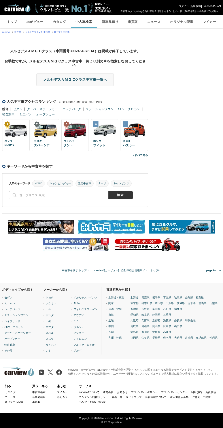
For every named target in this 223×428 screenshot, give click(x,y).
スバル (50, 332)
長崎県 (156, 337)
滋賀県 (167, 320)
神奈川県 (147, 303)
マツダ (50, 327)
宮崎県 (189, 337)
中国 (111, 326)
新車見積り (110, 22)
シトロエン (80, 338)
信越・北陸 (115, 309)
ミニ (76, 321)
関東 (111, 303)
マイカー (209, 22)
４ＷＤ (39, 183)
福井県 (178, 309)
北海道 (134, 297)
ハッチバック (71, 109)
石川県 (167, 309)
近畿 (111, 320)
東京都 (134, 303)
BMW (77, 303)
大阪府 (134, 320)
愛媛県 (156, 332)
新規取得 (195, 6)
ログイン (183, 6)
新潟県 (134, 309)
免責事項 (210, 392)
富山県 (156, 309)
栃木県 (192, 303)
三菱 (48, 321)
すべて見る (141, 155)
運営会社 (108, 392)
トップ (12, 22)
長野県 (145, 309)
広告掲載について (155, 397)
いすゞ (50, 350)
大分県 (178, 337)
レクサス (51, 303)
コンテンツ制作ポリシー (93, 397)
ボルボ (77, 350)
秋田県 (178, 297)
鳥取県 (134, 326)
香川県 (145, 332)
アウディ (79, 315)
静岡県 (156, 314)
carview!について (89, 392)
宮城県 (167, 297)
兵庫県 (145, 320)
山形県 (189, 297)
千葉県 (170, 303)
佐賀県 (145, 337)
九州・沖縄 (115, 337)
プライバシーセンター (174, 392)
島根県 (145, 326)
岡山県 (156, 326)
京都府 (156, 320)
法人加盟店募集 (179, 397)
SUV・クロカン (129, 109)
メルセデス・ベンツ (85, 297)
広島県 (167, 326)
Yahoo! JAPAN (212, 6)
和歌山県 (190, 320)
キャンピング (121, 183)
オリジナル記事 (181, 22)
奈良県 (178, 320)
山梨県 (213, 303)
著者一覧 (117, 397)
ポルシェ (79, 327)
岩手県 (156, 297)
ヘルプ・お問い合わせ (92, 401)
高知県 (167, 332)
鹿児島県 (201, 337)
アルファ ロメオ (84, 344)
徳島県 (134, 332)
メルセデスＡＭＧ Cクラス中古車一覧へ (75, 79)
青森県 (145, 297)
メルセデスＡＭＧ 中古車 (37, 32)
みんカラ (62, 397)
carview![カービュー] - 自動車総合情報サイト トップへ (127, 270)
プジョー (79, 332)
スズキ (50, 338)
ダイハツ (51, 344)
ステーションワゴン (99, 109)
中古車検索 (84, 22)
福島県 (200, 297)
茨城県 (181, 303)
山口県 (178, 326)
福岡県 (134, 337)
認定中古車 (84, 183)
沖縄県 (213, 337)
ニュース (154, 22)
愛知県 (134, 314)
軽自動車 (8, 114)
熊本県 (167, 337)
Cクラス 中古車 (62, 32)
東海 (111, 314)
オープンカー (45, 114)
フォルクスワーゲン (85, 309)
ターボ (102, 183)
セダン (17, 109)
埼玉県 (159, 303)
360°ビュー (34, 22)
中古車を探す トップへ (75, 270)
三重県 (167, 314)
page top (211, 270)
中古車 (17, 32)
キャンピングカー (60, 183)
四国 (111, 332)
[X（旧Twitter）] (50, 372)
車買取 (133, 22)
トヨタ (50, 297)
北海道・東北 (116, 297)
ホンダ (50, 315)
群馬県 (202, 303)
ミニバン (25, 114)
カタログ (59, 22)
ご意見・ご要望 (201, 397)
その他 (8, 350)
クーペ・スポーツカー (42, 109)
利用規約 (196, 392)
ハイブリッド (12, 321)
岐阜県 (145, 314)
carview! (6, 32)
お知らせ (122, 392)
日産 (48, 309)
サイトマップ (134, 397)
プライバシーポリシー (144, 392)
